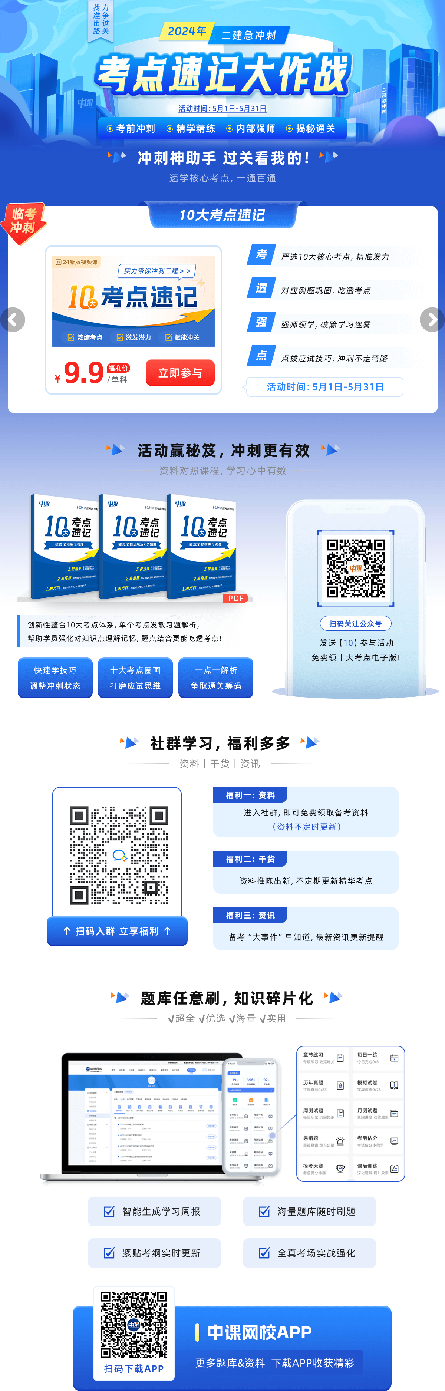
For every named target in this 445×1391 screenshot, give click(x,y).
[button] (12, 319)
